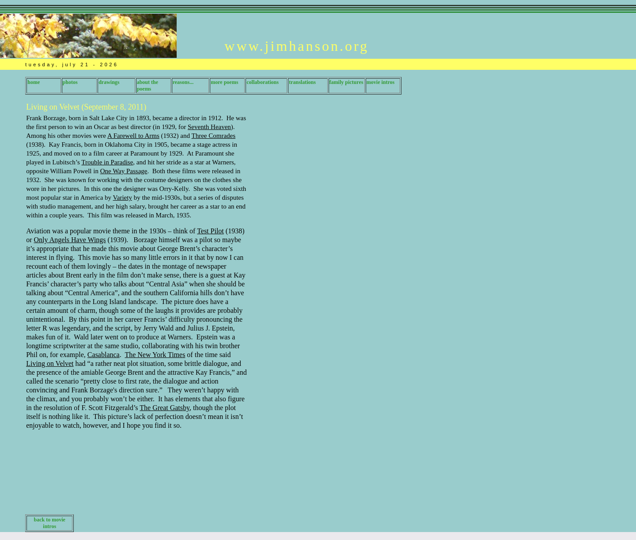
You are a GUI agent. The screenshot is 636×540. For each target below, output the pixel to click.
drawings (108, 82)
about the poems (147, 85)
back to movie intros (49, 523)
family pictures (346, 82)
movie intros (380, 82)
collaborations (262, 82)
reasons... (183, 82)
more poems (224, 82)
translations (302, 82)
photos (70, 82)
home (33, 82)
